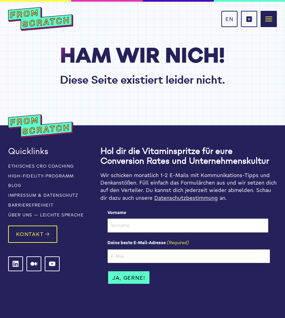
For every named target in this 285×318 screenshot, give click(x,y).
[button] (269, 19)
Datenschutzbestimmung (186, 198)
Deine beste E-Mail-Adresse (148, 242)
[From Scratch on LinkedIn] (15, 263)
